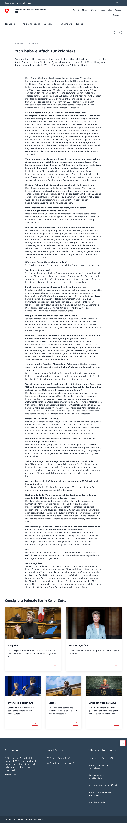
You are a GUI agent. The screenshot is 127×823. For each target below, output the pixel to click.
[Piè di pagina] (63, 819)
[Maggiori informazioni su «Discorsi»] (75, 723)
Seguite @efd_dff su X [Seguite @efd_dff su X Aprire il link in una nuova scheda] (58, 758)
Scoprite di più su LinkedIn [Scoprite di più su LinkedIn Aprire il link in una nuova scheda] (61, 763)
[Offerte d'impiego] (98, 10)
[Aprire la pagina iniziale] (25, 13)
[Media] (85, 10)
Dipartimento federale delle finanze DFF (30, 10)
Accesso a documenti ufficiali (105, 785)
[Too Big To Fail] (12, 23)
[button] (31, 23)
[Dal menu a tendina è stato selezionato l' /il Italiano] (118, 3)
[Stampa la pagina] (114, 32)
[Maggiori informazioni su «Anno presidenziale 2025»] (116, 723)
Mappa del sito (39, 819)
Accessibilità (18, 819)
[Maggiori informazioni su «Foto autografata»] (116, 665)
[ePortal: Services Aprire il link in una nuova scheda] (115, 10)
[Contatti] (76, 10)
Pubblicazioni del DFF (105, 802)
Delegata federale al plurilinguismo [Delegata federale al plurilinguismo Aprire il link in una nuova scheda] (105, 777)
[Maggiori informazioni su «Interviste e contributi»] (35, 723)
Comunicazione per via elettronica (105, 794)
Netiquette (28, 819)
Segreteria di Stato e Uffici (105, 758)
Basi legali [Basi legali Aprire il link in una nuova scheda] (8, 819)
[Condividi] (120, 32)
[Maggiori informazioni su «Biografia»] (55, 665)
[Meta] (97, 10)
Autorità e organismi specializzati (105, 767)
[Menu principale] (61, 23)
